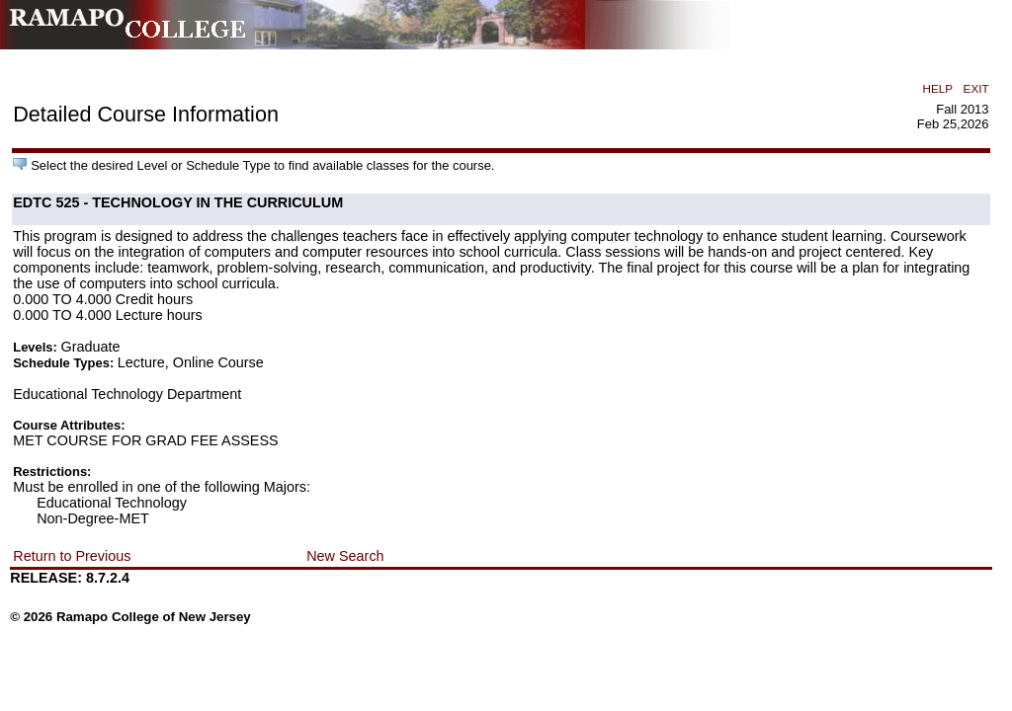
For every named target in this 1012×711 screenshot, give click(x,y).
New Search (344, 556)
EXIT (976, 88)
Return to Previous (71, 556)
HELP (938, 88)
